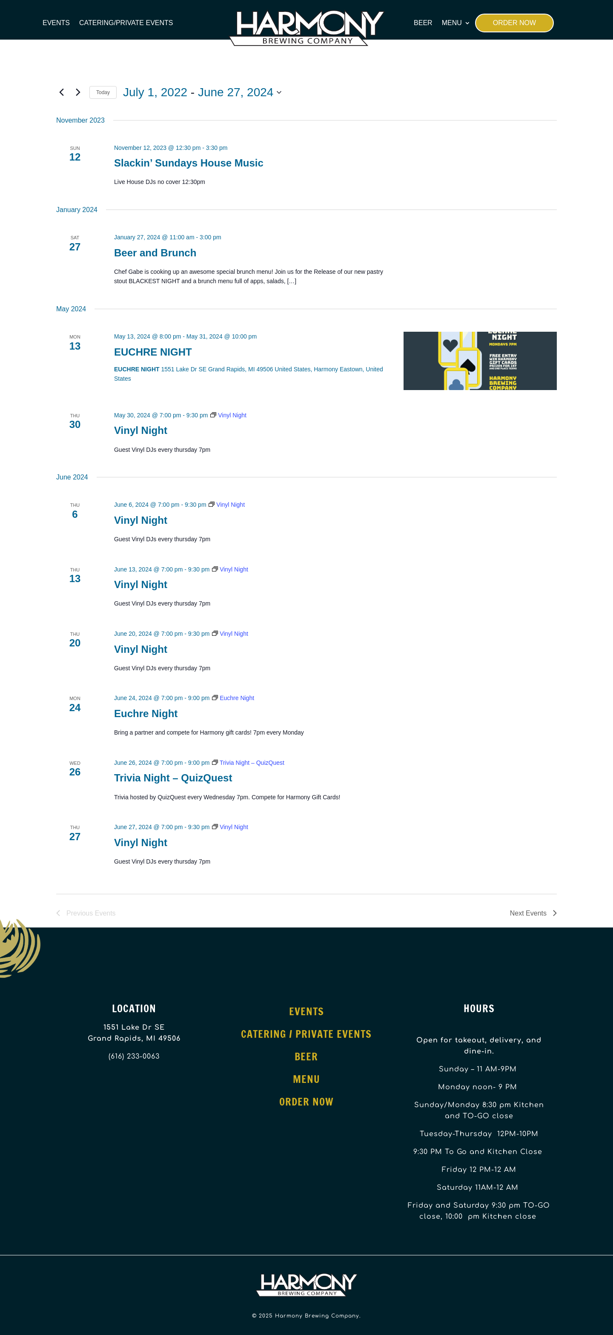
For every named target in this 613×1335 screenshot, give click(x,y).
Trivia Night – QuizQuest (173, 778)
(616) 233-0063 (134, 1056)
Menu (452, 23)
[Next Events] (78, 92)
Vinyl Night (140, 430)
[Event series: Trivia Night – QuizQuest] (248, 762)
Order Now (514, 22)
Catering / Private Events (306, 1034)
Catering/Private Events (126, 23)
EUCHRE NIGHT (153, 352)
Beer (423, 23)
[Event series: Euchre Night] (233, 698)
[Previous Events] (61, 92)
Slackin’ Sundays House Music (189, 163)
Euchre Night (146, 713)
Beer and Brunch (155, 252)
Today (103, 92)
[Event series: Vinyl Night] (228, 415)
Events (56, 23)
